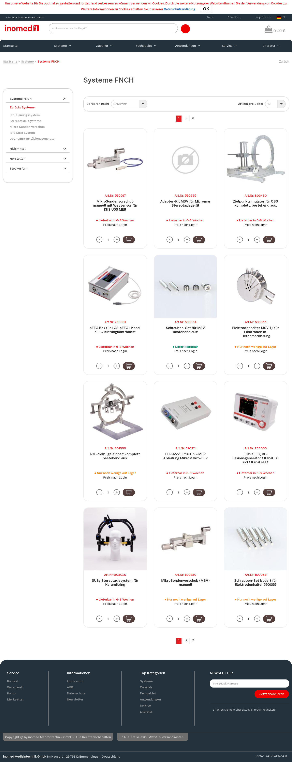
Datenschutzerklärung (179, 9)
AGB (70, 688)
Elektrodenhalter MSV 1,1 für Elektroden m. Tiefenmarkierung (255, 332)
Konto (210, 17)
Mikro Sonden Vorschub (27, 127)
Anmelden (234, 17)
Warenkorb (15, 688)
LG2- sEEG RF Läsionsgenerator (33, 138)
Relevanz (120, 104)
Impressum (75, 681)
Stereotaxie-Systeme (25, 121)
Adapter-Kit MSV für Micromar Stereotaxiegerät (185, 204)
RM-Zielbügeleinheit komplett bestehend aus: (115, 456)
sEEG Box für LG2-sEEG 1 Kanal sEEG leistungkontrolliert (115, 330)
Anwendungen (187, 46)
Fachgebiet (146, 46)
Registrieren (263, 17)
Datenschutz (76, 694)
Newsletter (75, 700)
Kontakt (12, 681)
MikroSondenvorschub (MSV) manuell (185, 582)
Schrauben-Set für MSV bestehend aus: (185, 330)
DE (281, 17)
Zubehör (104, 46)
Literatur (271, 46)
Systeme (62, 46)
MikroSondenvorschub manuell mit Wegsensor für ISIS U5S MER (115, 206)
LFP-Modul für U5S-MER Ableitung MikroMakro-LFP (185, 456)
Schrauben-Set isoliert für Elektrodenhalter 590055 (255, 582)
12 (269, 104)
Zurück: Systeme (22, 107)
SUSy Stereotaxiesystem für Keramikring (115, 582)
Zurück (284, 61)
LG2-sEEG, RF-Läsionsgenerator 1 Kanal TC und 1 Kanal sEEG (255, 458)
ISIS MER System (22, 133)
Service (229, 46)
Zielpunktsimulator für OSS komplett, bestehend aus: (255, 204)
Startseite (10, 46)
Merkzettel (15, 700)
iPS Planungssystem (25, 115)
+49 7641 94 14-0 (276, 756)
